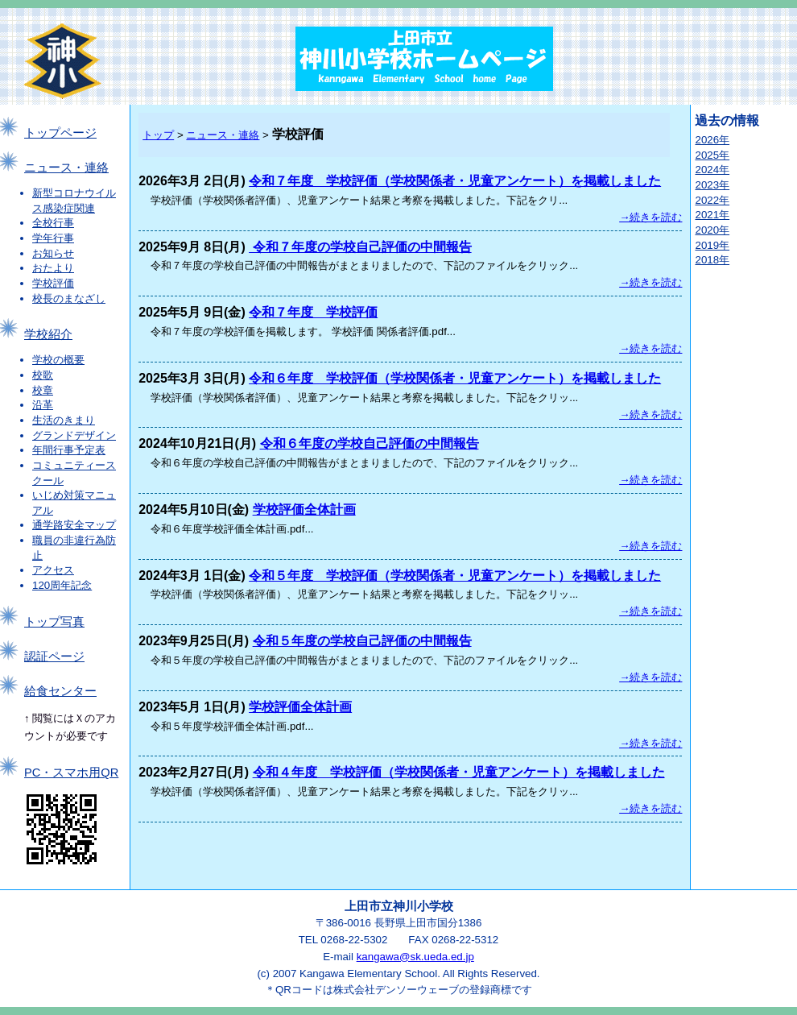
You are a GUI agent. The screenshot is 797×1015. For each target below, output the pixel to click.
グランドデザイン (74, 435)
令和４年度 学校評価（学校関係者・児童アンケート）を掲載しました (459, 772)
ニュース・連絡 (66, 167)
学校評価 (53, 283)
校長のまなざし (68, 298)
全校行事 (53, 223)
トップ (158, 135)
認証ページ (54, 656)
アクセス (53, 570)
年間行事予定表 (68, 450)
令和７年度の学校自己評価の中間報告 (360, 247)
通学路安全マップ (74, 525)
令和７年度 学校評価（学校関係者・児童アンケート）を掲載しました (455, 181)
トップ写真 (54, 621)
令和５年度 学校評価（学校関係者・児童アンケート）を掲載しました (455, 575)
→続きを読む (650, 217)
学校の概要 (58, 360)
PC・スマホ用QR (71, 772)
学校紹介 (48, 334)
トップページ (60, 132)
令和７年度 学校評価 (313, 312)
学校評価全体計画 (304, 509)
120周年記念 (62, 585)
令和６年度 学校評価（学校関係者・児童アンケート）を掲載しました (455, 378)
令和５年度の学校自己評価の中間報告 (362, 641)
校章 (42, 390)
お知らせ (53, 253)
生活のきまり (63, 420)
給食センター (60, 691)
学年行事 (53, 238)
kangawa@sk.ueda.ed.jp (415, 957)
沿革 (42, 405)
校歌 (42, 375)
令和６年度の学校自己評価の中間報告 (369, 443)
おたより (53, 268)
